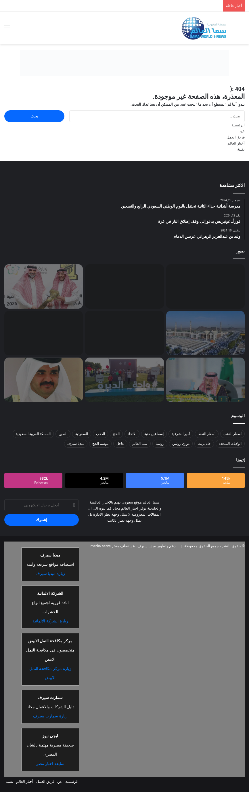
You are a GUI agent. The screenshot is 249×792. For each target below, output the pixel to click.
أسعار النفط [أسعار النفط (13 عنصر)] (206, 434)
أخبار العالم (236, 143)
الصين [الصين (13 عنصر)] (63, 434)
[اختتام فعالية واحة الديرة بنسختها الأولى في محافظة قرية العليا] (124, 380)
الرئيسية (238, 125)
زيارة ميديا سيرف (50, 573)
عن (242, 131)
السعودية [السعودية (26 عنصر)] (81, 434)
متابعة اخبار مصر (50, 763)
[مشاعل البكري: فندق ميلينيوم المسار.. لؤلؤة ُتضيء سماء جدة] (205, 286)
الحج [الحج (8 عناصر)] (116, 434)
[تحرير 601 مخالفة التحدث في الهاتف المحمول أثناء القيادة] (43, 333)
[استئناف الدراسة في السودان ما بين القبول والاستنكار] (124, 286)
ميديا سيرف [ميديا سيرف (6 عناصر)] (75, 444)
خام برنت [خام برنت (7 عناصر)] (204, 444)
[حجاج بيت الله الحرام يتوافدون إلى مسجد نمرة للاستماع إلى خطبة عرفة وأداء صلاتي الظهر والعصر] (205, 333)
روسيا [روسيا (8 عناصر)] (160, 444)
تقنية (241, 149)
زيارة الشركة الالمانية (50, 621)
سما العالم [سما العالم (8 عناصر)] (140, 444)
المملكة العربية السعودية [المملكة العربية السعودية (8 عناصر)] (33, 434)
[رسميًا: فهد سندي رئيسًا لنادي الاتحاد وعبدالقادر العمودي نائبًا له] (43, 286)
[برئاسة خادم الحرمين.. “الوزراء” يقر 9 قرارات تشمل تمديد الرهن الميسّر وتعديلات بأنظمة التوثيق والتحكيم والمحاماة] (205, 380)
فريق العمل (236, 137)
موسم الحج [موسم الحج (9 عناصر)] (100, 444)
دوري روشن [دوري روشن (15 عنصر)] (180, 444)
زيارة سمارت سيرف (50, 716)
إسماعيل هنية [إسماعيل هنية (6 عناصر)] (154, 434)
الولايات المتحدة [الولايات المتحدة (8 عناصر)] (230, 444)
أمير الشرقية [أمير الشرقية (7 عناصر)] (181, 434)
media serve (101, 546)
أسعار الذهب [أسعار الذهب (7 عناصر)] (232, 434)
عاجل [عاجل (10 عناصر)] (120, 444)
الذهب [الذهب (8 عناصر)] (100, 434)
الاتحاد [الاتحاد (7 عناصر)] (132, 434)
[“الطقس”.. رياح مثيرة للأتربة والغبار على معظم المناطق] (124, 333)
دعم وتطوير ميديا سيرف (156, 546)
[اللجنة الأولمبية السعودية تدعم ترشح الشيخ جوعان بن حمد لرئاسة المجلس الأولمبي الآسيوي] (43, 380)
